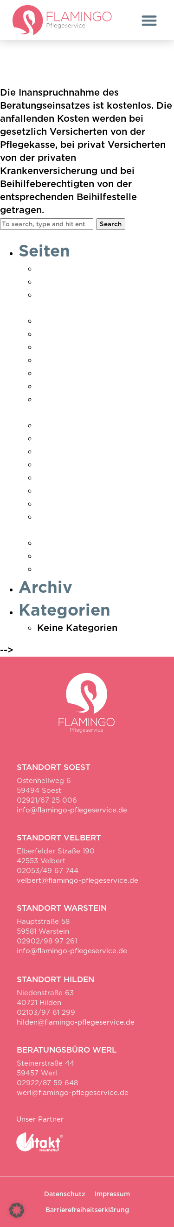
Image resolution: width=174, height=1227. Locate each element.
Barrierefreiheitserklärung (87, 1209)
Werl (48, 569)
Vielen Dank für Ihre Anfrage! (105, 542)
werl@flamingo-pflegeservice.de (73, 1092)
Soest (50, 464)
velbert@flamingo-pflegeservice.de (77, 880)
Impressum (62, 373)
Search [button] (111, 224)
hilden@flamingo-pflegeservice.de (76, 1022)
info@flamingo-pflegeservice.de (72, 810)
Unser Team (64, 490)
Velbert (54, 503)
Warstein (57, 556)
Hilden (52, 360)
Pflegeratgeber (71, 451)
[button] (149, 20)
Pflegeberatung (72, 438)
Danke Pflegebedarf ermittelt (105, 281)
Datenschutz (66, 320)
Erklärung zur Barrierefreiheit (104, 334)
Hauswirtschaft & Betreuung (101, 347)
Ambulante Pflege (78, 268)
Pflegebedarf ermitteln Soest (104, 425)
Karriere (56, 386)
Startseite (59, 477)
